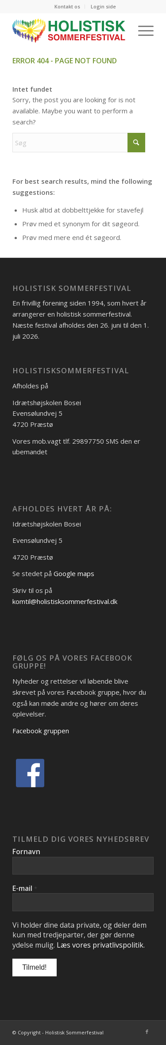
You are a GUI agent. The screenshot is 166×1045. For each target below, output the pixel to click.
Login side (103, 6)
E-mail (24, 888)
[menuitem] (67, 6)
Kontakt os (67, 6)
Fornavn (26, 851)
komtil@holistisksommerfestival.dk (64, 601)
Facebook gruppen (40, 730)
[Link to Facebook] (147, 1031)
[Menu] (141, 30)
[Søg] (78, 142)
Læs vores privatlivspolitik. (101, 945)
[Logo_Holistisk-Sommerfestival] (68, 30)
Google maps (74, 573)
